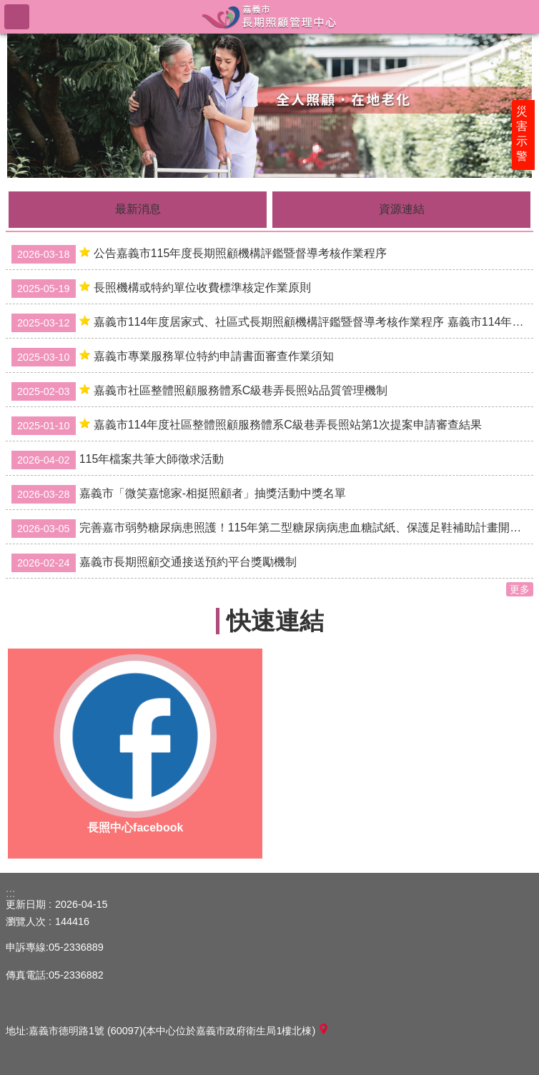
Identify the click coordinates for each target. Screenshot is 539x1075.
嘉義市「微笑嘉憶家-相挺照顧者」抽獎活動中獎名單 (178, 494)
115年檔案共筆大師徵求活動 (117, 460)
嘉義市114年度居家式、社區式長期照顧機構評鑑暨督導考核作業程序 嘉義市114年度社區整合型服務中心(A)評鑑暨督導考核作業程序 (272, 323)
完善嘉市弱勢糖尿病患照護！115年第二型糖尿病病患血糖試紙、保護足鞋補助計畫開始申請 (272, 528)
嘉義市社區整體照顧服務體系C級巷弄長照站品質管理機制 (199, 391)
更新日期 (26, 904)
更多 (520, 589)
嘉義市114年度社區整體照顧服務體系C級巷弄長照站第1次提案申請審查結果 (246, 425)
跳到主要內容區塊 (7, 7)
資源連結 (402, 209)
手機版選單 (16, 16)
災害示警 (526, 140)
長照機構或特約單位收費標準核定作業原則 (161, 288)
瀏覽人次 (26, 921)
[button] (269, 105)
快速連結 (275, 621)
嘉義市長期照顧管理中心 (269, 16)
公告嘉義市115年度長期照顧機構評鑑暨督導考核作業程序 (199, 254)
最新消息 (138, 209)
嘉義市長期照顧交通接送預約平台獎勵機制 (154, 563)
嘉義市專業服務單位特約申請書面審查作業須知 (172, 357)
